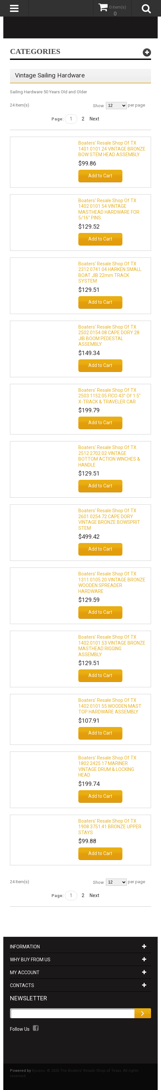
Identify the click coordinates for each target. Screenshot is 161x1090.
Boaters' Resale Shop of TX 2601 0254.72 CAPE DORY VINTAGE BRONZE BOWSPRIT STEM (109, 519)
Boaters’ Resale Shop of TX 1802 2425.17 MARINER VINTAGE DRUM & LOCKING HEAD (107, 766)
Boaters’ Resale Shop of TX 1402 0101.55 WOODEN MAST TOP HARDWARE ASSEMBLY (109, 706)
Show (98, 105)
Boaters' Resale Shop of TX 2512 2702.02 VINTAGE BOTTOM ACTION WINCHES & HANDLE (109, 456)
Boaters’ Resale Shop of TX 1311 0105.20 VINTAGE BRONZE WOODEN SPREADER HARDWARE (111, 582)
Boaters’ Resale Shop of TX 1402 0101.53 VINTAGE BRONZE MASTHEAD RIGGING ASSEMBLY (111, 645)
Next (94, 118)
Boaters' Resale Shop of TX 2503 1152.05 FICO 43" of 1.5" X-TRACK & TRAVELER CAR (109, 395)
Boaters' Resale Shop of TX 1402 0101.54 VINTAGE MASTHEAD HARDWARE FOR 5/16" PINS (108, 209)
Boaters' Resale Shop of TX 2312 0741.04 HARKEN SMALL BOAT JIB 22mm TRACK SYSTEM (109, 272)
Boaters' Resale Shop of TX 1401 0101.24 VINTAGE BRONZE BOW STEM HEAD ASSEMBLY (111, 148)
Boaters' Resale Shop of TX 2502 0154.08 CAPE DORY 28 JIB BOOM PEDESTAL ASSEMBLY (108, 335)
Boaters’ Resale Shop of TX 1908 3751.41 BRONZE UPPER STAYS (109, 826)
